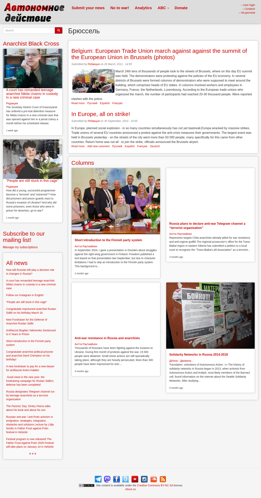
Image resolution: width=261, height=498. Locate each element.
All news (17, 263)
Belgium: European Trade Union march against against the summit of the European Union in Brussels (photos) (159, 54)
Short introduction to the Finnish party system (108, 240)
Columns (82, 163)
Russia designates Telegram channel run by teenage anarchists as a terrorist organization (30, 395)
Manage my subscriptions (20, 247)
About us (130, 489)
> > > (32, 453)
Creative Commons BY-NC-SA (155, 485)
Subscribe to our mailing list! (24, 236)
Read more (78, 103)
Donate (181, 8)
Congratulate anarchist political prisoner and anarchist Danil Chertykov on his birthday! (29, 355)
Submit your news (88, 8)
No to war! (119, 8)
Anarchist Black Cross (31, 43)
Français (117, 103)
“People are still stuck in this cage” (32, 181)
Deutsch (155, 146)
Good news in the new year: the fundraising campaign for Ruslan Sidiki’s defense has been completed (30, 381)
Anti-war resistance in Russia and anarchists (107, 338)
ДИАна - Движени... (181, 360)
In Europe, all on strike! (100, 114)
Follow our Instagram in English (24, 295)
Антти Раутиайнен (86, 246)
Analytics (143, 8)
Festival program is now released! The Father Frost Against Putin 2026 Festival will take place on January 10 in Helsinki (30, 443)
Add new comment (98, 146)
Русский (92, 103)
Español (105, 103)
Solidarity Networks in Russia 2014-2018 (198, 354)
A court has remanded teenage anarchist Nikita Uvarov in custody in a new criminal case (32, 94)
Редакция (94, 64)
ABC (163, 8)
